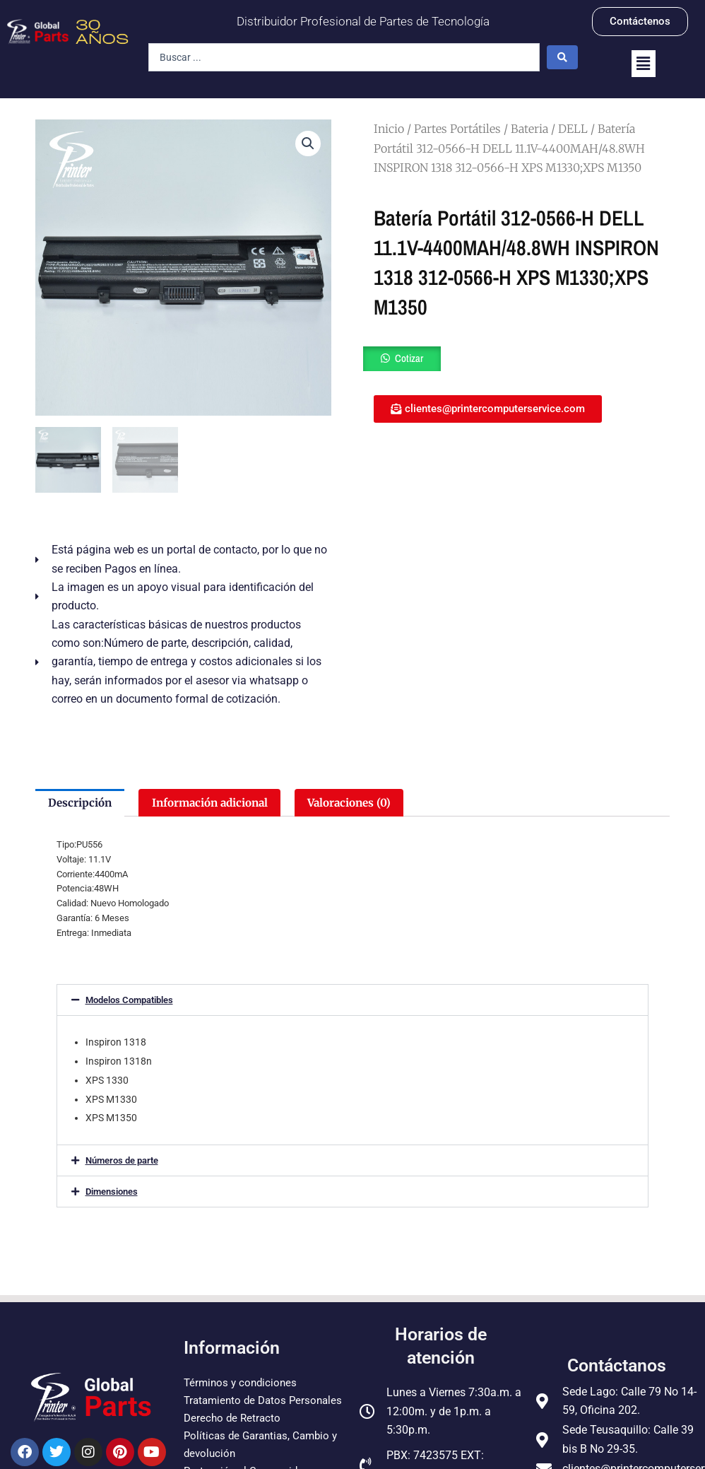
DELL (573, 129)
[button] (643, 63)
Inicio (389, 129)
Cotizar (410, 359)
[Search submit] (562, 57)
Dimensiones (111, 1193)
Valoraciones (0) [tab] (365, 803)
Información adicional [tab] (218, 803)
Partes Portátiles (457, 129)
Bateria (529, 129)
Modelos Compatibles (129, 1001)
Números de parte (121, 1162)
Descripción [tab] (81, 803)
